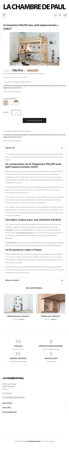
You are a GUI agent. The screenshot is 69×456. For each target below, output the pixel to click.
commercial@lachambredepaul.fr (13, 397)
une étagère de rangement (25, 233)
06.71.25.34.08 (7, 393)
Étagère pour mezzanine (50, 316)
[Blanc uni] (11, 102)
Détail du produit (12, 280)
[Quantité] (16, 112)
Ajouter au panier (34, 120)
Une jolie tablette (10, 243)
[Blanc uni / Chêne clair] (16, 102)
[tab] (34, 148)
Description (10, 148)
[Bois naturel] (5, 102)
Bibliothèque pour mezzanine (18, 316)
